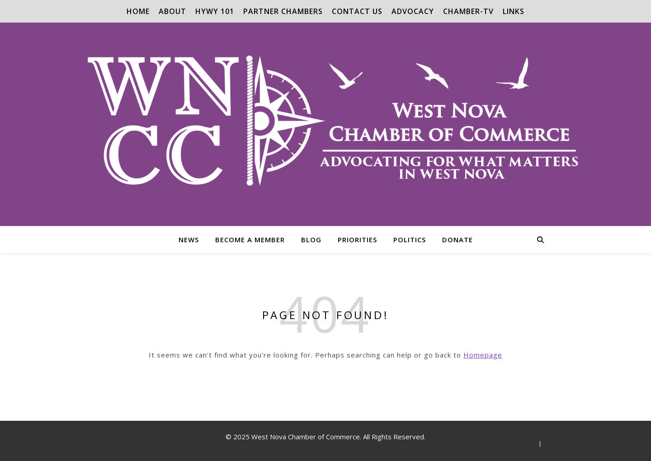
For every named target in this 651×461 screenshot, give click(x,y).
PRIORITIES (357, 239)
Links (513, 11)
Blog (311, 239)
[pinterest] (152, 445)
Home (138, 11)
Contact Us (357, 11)
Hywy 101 (214, 11)
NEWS (189, 239)
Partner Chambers (283, 11)
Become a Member (250, 239)
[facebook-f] (109, 445)
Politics (409, 239)
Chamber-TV (468, 11)
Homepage (482, 354)
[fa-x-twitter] (123, 445)
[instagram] (138, 445)
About (172, 11)
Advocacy (413, 11)
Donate (457, 239)
